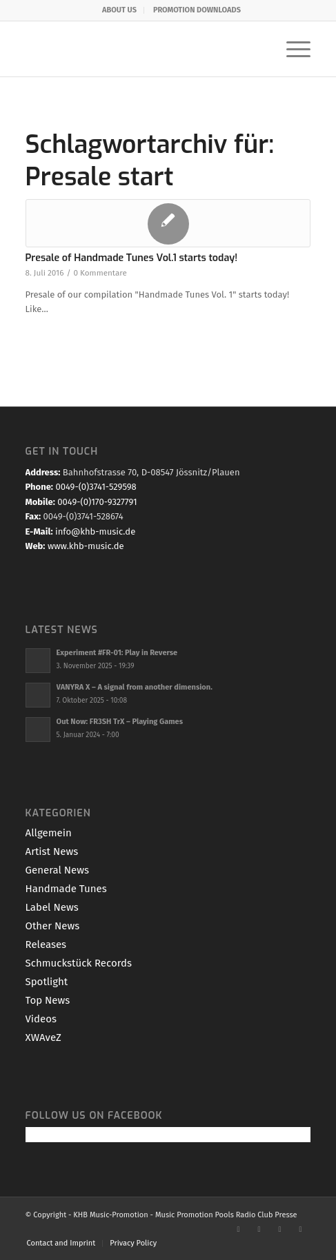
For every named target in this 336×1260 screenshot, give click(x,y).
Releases (46, 944)
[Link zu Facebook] (238, 1229)
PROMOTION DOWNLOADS (197, 10)
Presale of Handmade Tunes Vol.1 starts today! (132, 258)
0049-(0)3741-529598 (95, 487)
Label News (52, 907)
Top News (48, 1000)
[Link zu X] (258, 1229)
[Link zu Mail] (300, 1229)
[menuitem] (119, 10)
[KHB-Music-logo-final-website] (140, 48)
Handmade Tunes (66, 888)
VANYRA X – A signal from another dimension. (135, 687)
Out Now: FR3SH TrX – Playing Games (120, 721)
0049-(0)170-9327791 (97, 502)
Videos (41, 1019)
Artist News (52, 851)
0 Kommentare (99, 273)
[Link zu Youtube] (279, 1229)
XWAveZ (43, 1037)
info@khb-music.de (95, 531)
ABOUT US (119, 10)
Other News (53, 926)
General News (57, 870)
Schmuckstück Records (79, 963)
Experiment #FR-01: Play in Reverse (117, 652)
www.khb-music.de (86, 546)
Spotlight (47, 981)
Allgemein (49, 833)
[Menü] (291, 48)
